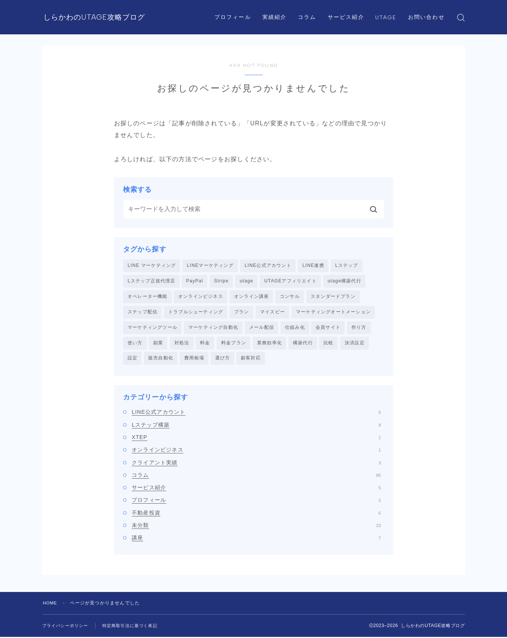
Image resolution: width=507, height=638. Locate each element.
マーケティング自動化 (213, 328)
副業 (158, 343)
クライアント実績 (256, 464)
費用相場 (194, 359)
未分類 (256, 527)
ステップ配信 (142, 312)
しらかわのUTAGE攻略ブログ (117, 17)
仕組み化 (295, 328)
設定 (132, 359)
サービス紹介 (347, 8)
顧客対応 (251, 359)
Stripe (221, 281)
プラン (241, 312)
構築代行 (303, 343)
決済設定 (355, 343)
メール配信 (261, 328)
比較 (328, 343)
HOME (51, 604)
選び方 (222, 359)
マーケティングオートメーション (333, 312)
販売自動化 (160, 359)
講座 (256, 539)
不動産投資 (256, 514)
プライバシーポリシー (67, 626)
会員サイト (328, 328)
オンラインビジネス (200, 296)
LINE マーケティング (152, 265)
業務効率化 (269, 343)
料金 (205, 343)
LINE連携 (313, 265)
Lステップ (346, 265)
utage (246, 281)
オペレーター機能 (148, 296)
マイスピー (272, 312)
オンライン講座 (251, 296)
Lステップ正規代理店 (152, 281)
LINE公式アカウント (268, 265)
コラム (309, 8)
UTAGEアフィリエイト (290, 281)
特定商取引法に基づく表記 (136, 626)
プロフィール (234, 8)
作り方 (359, 328)
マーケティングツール (152, 328)
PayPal (194, 281)
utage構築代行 (344, 281)
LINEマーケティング (210, 265)
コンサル (290, 296)
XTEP (256, 439)
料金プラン (233, 343)
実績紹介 (276, 8)
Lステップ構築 (256, 426)
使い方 (135, 343)
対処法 (182, 343)
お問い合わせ (239, 26)
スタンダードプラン (333, 296)
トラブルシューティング (195, 312)
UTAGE (388, 9)
